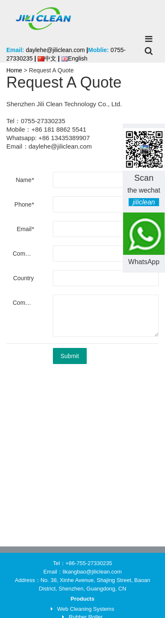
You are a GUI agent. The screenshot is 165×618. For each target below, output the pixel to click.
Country (23, 278)
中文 (47, 58)
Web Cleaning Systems (85, 609)
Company (25, 253)
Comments (26, 302)
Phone (24, 204)
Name (25, 180)
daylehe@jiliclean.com (55, 50)
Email (25, 229)
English (74, 58)
